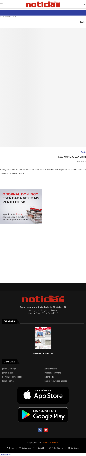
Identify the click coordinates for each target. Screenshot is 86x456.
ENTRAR (37, 353)
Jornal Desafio (50, 369)
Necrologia (49, 377)
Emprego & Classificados (55, 381)
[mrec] (21, 190)
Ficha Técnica (8, 381)
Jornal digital (7, 373)
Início (2, 16)
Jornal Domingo (9, 369)
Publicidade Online (52, 373)
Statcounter (5, 454)
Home (10, 448)
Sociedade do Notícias (50, 443)
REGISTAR (48, 353)
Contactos (74, 448)
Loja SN (40, 448)
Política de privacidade (12, 377)
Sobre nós (25, 448)
